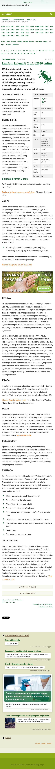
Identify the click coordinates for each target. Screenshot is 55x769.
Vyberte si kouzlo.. (24, 435)
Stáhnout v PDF (27, 593)
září (34, 19)
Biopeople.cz (27, 2)
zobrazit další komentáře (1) (39, 647)
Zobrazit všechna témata (43, 744)
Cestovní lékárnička (12, 640)
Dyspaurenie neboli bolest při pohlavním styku (23, 651)
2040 (28, 19)
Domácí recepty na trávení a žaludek (17, 265)
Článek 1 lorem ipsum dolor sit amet (19, 664)
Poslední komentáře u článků (16, 636)
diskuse (7, 738)
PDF (50, 59)
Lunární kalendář (18, 19)
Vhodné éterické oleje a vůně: (14, 400)
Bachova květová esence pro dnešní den (18, 192)
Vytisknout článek (27, 587)
